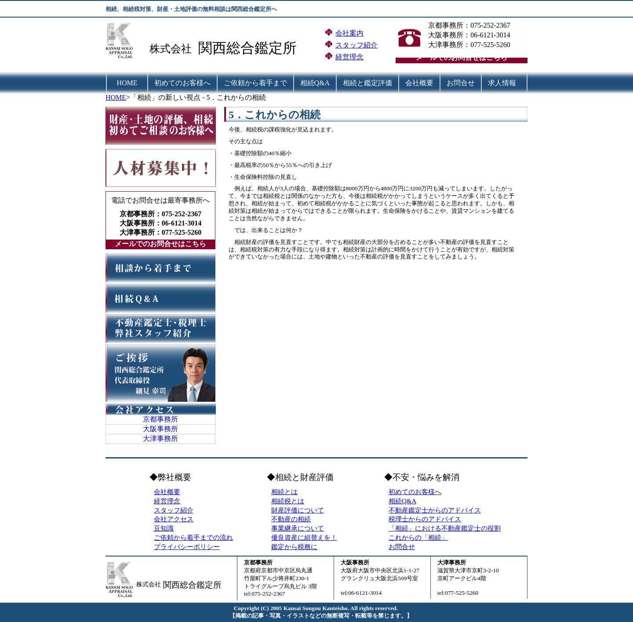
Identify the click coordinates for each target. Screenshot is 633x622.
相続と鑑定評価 (367, 83)
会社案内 (349, 33)
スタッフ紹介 (356, 45)
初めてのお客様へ (182, 83)
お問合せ (461, 83)
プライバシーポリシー (187, 546)
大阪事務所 (160, 429)
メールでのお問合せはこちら (461, 57)
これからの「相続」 (418, 537)
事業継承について (297, 528)
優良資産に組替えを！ (304, 537)
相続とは (284, 491)
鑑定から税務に (294, 546)
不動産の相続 (291, 519)
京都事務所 (160, 419)
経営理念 (349, 57)
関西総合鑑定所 (247, 48)
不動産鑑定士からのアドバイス (435, 510)
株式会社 (170, 49)
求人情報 (502, 83)
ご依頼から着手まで (255, 83)
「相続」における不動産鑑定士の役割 (445, 528)
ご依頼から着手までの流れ (193, 537)
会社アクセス (173, 519)
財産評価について (297, 510)
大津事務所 (160, 438)
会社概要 (419, 83)
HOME (127, 83)
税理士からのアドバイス (425, 519)
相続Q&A (315, 83)
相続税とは (287, 501)
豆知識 (164, 528)
